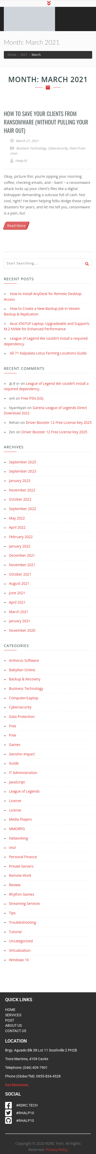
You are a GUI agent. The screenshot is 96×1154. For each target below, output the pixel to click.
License (15, 798)
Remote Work (20, 871)
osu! (12, 844)
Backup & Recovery (25, 679)
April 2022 (17, 529)
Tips (12, 908)
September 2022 (23, 511)
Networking (18, 835)
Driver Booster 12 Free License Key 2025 (55, 435)
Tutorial (15, 926)
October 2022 (20, 502)
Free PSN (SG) (32, 397)
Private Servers (21, 862)
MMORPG (17, 825)
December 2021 (22, 557)
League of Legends (24, 789)
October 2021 (20, 575)
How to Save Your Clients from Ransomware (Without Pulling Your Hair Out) (46, 122)
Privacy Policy (57, 1144)
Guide (14, 761)
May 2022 (17, 520)
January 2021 (20, 621)
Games (14, 743)
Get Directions (16, 1080)
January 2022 (20, 548)
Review (15, 881)
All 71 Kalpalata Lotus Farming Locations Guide (49, 352)
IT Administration (23, 770)
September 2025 (23, 465)
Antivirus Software (24, 660)
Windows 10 (19, 954)
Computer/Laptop (24, 697)
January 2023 (20, 483)
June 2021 (17, 593)
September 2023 (23, 474)
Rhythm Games (22, 890)
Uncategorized (21, 936)
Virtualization (20, 945)
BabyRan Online (22, 669)
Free (12, 724)
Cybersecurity (58, 149)
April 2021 (17, 603)
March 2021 (19, 612)
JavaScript (17, 780)
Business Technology (31, 149)
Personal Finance (23, 853)
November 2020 (22, 630)
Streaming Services (24, 899)
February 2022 (21, 538)
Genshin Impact (22, 752)
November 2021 (22, 566)
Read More (16, 226)
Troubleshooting (22, 917)
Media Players (20, 816)
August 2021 (19, 584)
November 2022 (22, 492)
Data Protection (22, 715)
